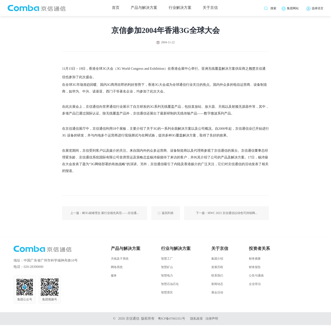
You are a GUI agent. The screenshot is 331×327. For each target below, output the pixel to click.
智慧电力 (167, 277)
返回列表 (165, 214)
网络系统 (117, 269)
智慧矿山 (167, 269)
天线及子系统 (120, 260)
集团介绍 (217, 260)
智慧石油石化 (170, 285)
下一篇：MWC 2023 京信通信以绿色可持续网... (226, 214)
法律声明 (213, 320)
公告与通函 (256, 277)
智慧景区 (167, 294)
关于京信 (212, 8)
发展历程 (217, 269)
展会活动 (217, 294)
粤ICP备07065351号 (170, 320)
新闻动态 (217, 285)
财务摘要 (255, 260)
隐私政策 (197, 320)
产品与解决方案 (144, 8)
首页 (114, 8)
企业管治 (255, 285)
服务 (114, 277)
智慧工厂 (167, 260)
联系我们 (217, 277)
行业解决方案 (181, 8)
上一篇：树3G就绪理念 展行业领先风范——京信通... (104, 214)
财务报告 (255, 269)
